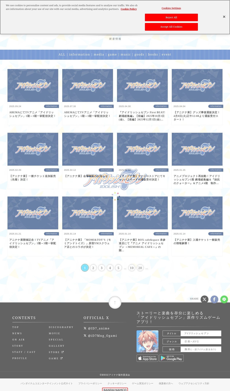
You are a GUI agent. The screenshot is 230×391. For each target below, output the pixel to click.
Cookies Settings (171, 6)
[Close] (224, 15)
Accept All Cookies (171, 25)
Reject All (171, 16)
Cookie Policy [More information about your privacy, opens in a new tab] (129, 7)
